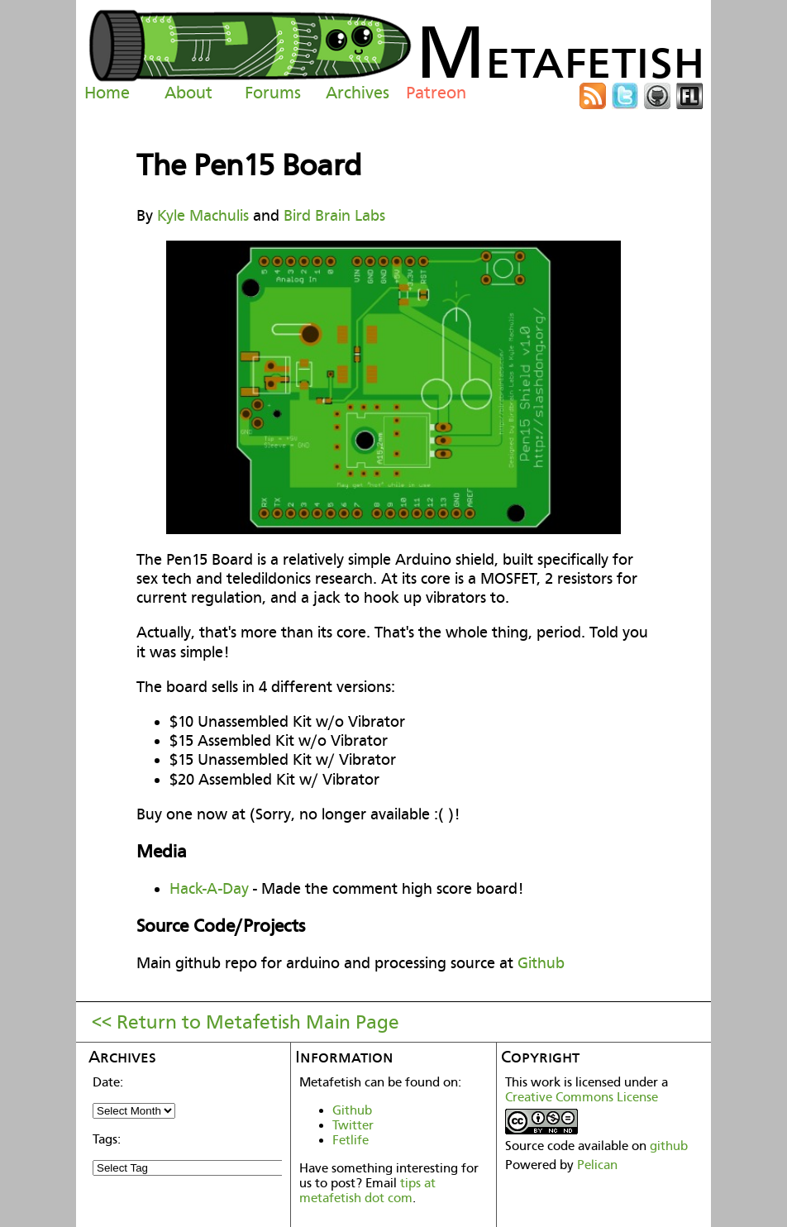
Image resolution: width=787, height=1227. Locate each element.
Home (107, 93)
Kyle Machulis (203, 215)
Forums (273, 93)
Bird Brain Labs (334, 215)
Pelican (597, 1165)
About (188, 93)
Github (541, 963)
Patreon (436, 93)
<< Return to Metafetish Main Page (245, 1022)
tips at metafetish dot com (367, 1191)
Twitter (353, 1125)
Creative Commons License (581, 1097)
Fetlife (350, 1140)
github (669, 1146)
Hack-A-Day (209, 888)
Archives (357, 93)
